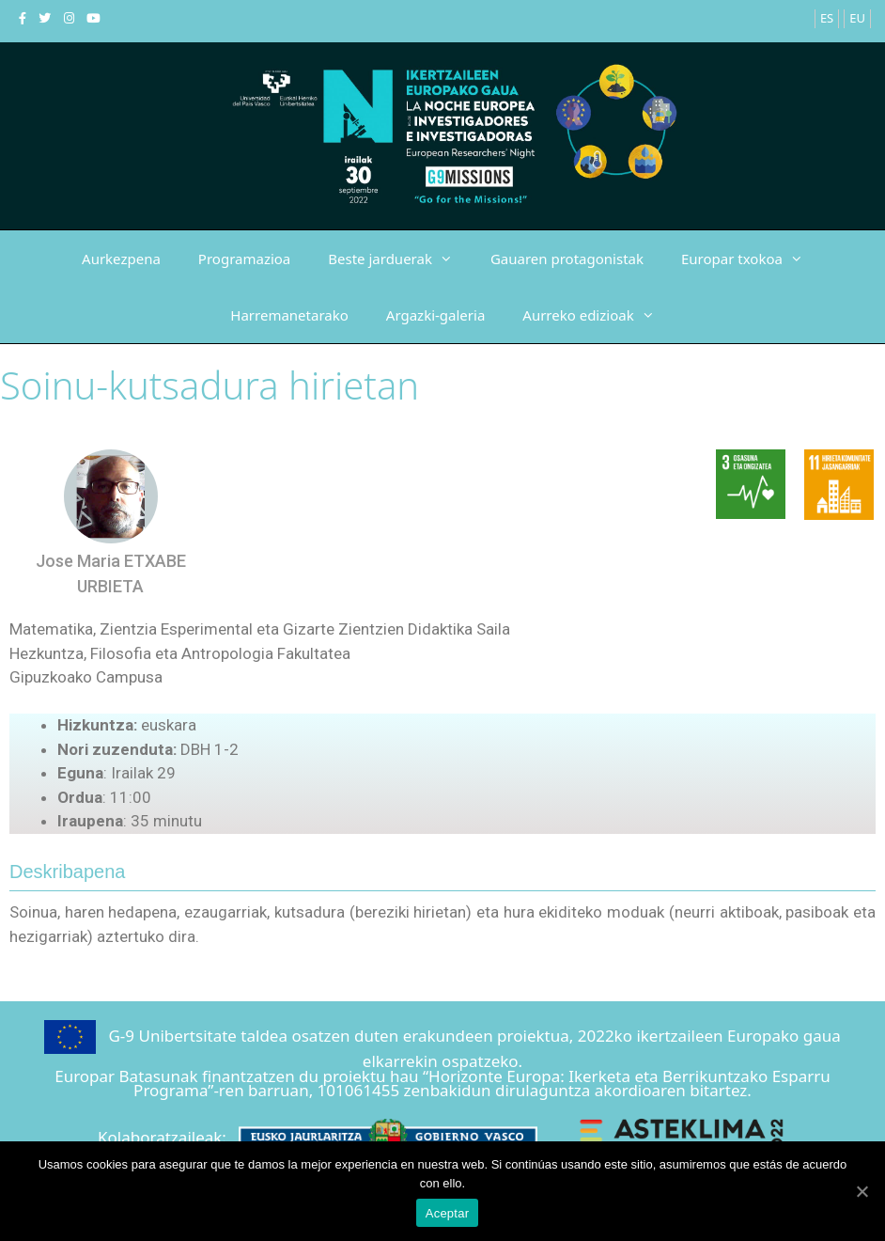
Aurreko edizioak (597, 315)
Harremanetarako (289, 315)
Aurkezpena (121, 258)
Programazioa (244, 258)
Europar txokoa (751, 258)
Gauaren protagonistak (567, 258)
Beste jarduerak (400, 258)
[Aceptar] (861, 1191)
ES (826, 17)
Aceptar (448, 1213)
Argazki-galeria (435, 315)
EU (857, 17)
